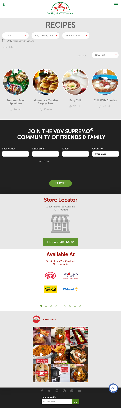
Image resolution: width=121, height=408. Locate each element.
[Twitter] (49, 390)
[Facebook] (41, 390)
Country (97, 148)
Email (65, 148)
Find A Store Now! (60, 241)
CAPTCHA (43, 161)
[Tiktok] (71, 390)
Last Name (38, 148)
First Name (8, 148)
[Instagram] (56, 390)
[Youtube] (79, 390)
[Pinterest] (64, 390)
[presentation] (60, 169)
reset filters (9, 47)
